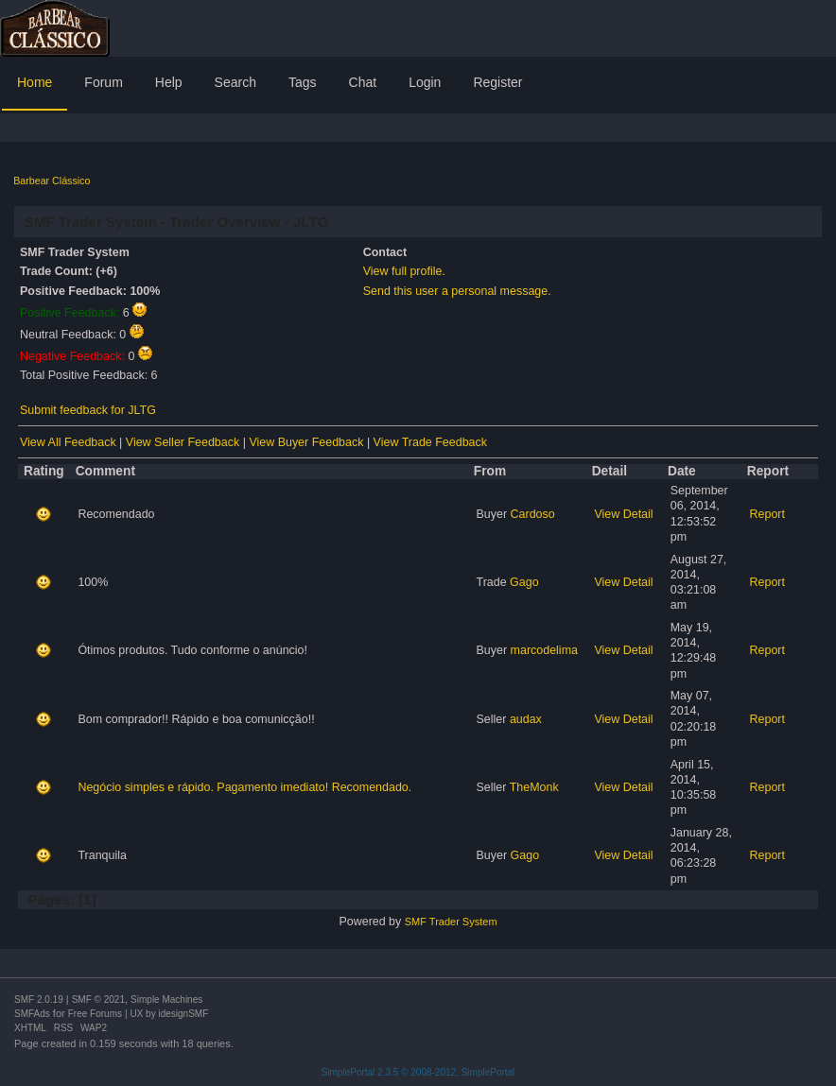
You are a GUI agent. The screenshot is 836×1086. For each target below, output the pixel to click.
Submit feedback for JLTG (88, 410)
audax (526, 719)
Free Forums (95, 1013)
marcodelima (544, 650)
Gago (524, 582)
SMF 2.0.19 (38, 999)
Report (767, 514)
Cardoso (533, 514)
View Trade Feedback (430, 442)
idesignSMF (183, 1013)
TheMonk (534, 787)
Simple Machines (166, 999)
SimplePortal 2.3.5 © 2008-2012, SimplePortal (418, 1072)
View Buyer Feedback (306, 442)
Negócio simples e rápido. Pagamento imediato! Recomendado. (244, 787)
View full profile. (404, 271)
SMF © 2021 (98, 999)
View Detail (623, 514)
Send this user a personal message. (457, 291)
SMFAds (32, 1013)
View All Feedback (68, 442)
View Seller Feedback (182, 442)
